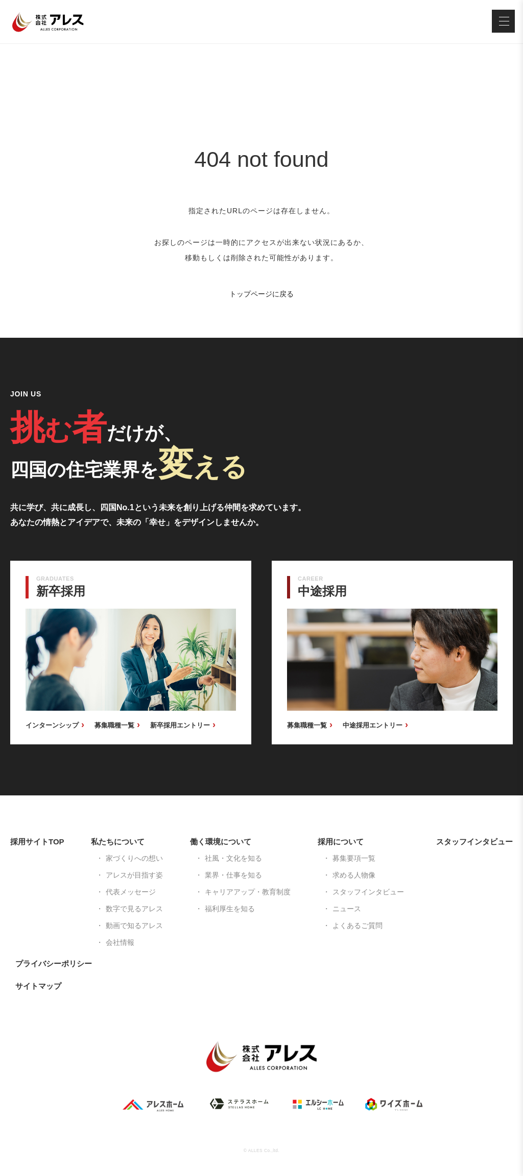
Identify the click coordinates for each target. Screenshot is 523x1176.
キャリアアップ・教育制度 (248, 892)
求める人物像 (353, 875)
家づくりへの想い (134, 858)
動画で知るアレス (134, 925)
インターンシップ (52, 725)
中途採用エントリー (372, 725)
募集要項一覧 (353, 858)
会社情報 (120, 942)
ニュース (346, 909)
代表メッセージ (131, 892)
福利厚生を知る (230, 909)
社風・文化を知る (233, 858)
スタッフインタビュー (368, 892)
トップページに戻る (261, 294)
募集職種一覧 (114, 725)
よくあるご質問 (357, 925)
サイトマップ (38, 986)
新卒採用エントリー (180, 725)
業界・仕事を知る (233, 875)
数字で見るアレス (134, 909)
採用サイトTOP (37, 841)
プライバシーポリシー (53, 963)
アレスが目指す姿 (134, 875)
